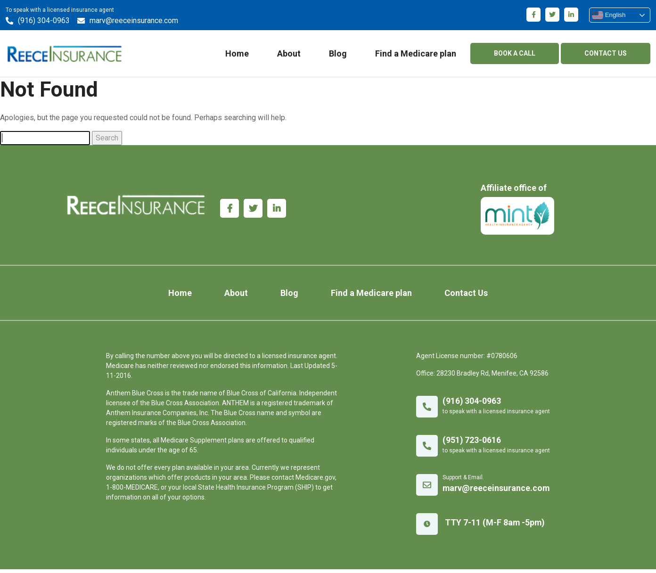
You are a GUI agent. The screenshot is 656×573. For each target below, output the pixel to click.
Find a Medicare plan (415, 54)
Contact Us (457, 297)
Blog (338, 54)
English (608, 15)
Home (237, 54)
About (289, 54)
